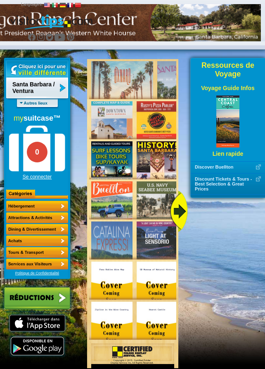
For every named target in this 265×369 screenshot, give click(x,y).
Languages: (32, 4)
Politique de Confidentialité (37, 273)
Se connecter (37, 177)
